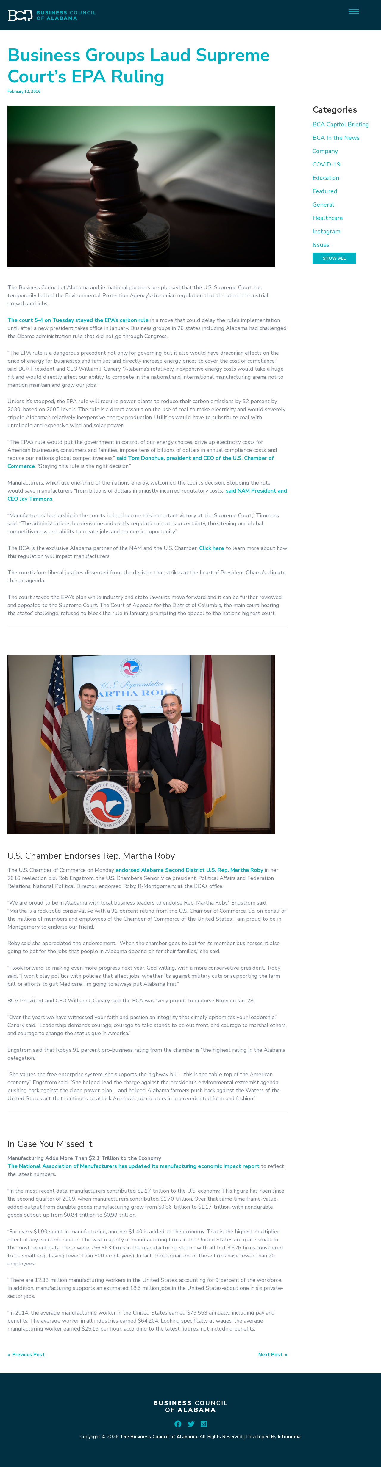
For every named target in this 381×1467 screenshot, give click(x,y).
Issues (321, 245)
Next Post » (272, 1354)
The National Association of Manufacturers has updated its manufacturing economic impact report (133, 1166)
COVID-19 (327, 165)
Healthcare (328, 218)
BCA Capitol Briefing (341, 124)
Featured (325, 191)
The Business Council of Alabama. (159, 1436)
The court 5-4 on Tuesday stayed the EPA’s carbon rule (78, 320)
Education (326, 178)
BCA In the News (336, 138)
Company (325, 151)
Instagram (327, 231)
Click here (211, 548)
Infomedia (289, 1436)
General (323, 205)
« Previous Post (26, 1354)
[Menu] (354, 11)
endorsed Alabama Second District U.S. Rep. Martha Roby (189, 870)
